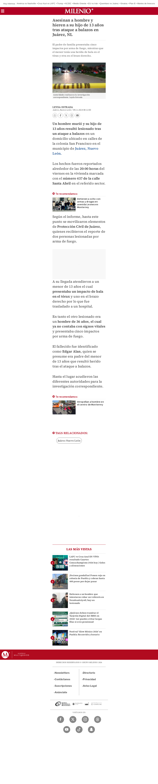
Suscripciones (63, 685)
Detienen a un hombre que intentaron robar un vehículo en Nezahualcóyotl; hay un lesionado (86, 599)
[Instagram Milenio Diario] (85, 719)
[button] (2, 12)
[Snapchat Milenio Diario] (91, 729)
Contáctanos (62, 679)
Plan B (132, 3)
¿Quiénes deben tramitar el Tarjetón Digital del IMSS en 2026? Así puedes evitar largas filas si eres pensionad (85, 617)
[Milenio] (79, 11)
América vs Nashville (26, 3)
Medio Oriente (79, 3)
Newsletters (62, 672)
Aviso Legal (90, 685)
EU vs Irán (93, 3)
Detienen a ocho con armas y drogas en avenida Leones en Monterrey (89, 203)
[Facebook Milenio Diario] (60, 719)
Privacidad (89, 679)
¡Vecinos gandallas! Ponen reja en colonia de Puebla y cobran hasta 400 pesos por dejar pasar (87, 578)
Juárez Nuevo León (69, 440)
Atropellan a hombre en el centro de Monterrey (90, 403)
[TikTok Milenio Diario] (79, 729)
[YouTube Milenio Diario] (66, 729)
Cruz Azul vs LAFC (46, 3)
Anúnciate (61, 692)
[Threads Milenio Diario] (97, 719)
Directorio (89, 672)
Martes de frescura (146, 3)
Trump (60, 3)
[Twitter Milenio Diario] (72, 719)
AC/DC (68, 3)
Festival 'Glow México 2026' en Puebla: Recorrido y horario (85, 633)
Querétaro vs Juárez (109, 3)
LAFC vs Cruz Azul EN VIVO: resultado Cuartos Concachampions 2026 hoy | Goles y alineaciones (87, 561)
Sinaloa (124, 3)
